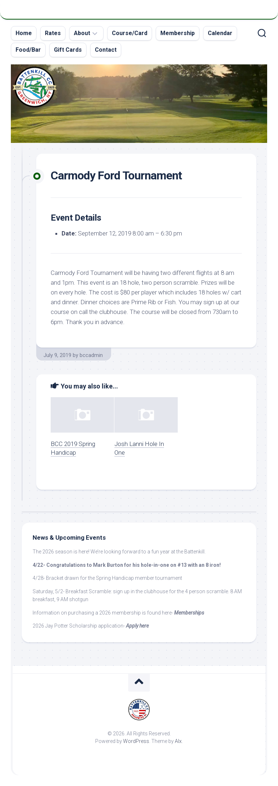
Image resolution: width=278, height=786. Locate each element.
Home (24, 33)
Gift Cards (68, 49)
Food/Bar (28, 49)
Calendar (220, 33)
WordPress (136, 741)
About (82, 33)
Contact (106, 49)
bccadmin (91, 355)
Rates (53, 33)
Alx (178, 741)
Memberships (189, 613)
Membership (177, 33)
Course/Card (129, 33)
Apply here (137, 626)
